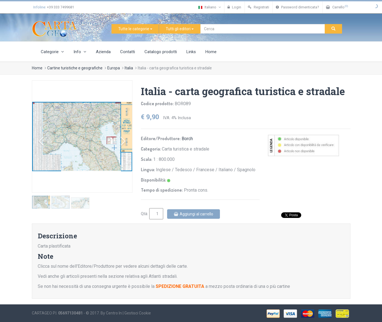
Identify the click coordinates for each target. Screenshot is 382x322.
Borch (187, 138)
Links (191, 51)
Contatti (127, 51)
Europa (113, 68)
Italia (129, 68)
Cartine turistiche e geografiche (75, 68)
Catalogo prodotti (160, 51)
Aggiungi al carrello (193, 214)
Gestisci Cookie (137, 313)
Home (211, 51)
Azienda (103, 51)
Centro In (114, 313)
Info (79, 51)
